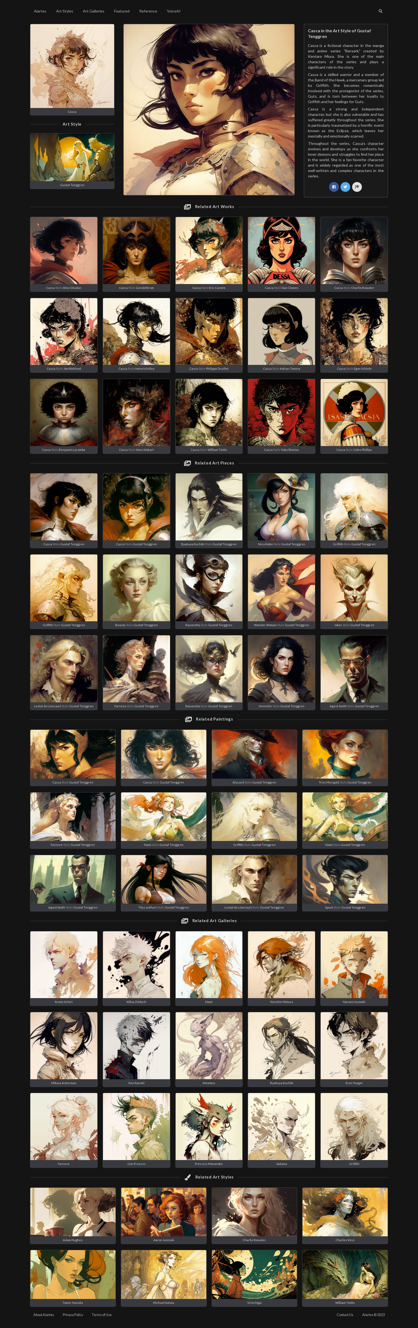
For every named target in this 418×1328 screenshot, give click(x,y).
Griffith (338, 544)
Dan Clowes (290, 287)
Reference (148, 11)
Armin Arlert (64, 1002)
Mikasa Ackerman (63, 1083)
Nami (147, 844)
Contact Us (345, 1315)
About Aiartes (43, 1315)
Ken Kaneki (136, 1083)
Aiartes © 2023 (373, 1315)
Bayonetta (192, 625)
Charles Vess (345, 1240)
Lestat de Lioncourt (47, 706)
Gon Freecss (136, 1163)
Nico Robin (265, 544)
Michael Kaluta (163, 1302)
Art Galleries (93, 11)
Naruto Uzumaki (354, 1002)
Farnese (120, 706)
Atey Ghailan (72, 287)
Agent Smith (338, 706)
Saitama (281, 1163)
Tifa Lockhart (147, 907)
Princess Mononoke (209, 1163)
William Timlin (217, 449)
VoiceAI (174, 11)
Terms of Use (102, 1315)
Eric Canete (217, 287)
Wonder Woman (265, 625)
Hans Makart (145, 449)
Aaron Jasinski (163, 1240)
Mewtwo (209, 1083)
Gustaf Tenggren (72, 185)
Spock (329, 907)
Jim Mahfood (72, 368)
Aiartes (40, 11)
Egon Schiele (363, 368)
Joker (338, 625)
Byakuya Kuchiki (192, 544)
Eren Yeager (354, 1083)
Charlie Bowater (362, 287)
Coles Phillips (362, 449)
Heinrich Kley (145, 368)
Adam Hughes (73, 1240)
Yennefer (265, 706)
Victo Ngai (254, 1302)
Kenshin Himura (281, 1002)
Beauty (120, 625)
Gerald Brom (145, 287)
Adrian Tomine (290, 368)
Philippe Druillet (217, 368)
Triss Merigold (329, 782)
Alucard (238, 782)
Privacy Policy (73, 1315)
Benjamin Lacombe (72, 449)
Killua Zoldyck (136, 1002)
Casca (72, 111)
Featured (122, 11)
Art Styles (64, 11)
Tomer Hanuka (73, 1302)
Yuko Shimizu (290, 449)
